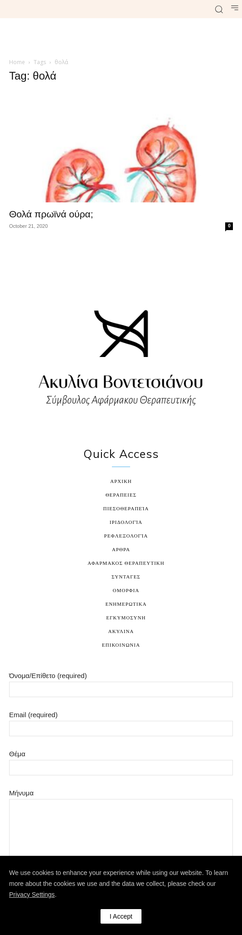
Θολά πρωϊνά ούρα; (51, 214)
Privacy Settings (32, 894)
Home (17, 62)
